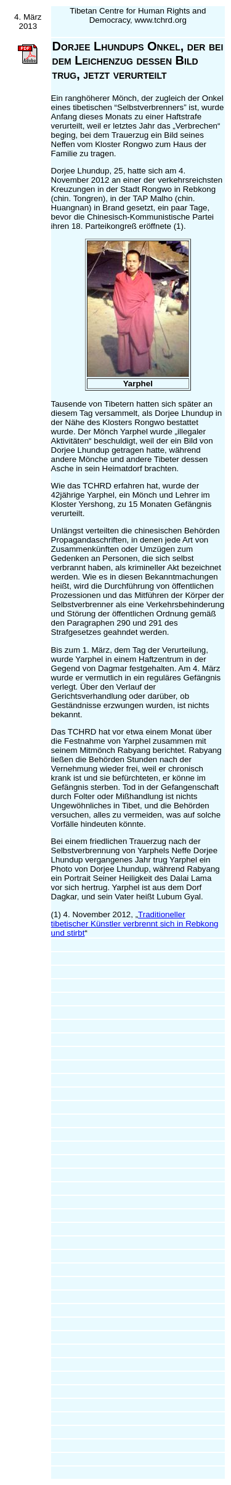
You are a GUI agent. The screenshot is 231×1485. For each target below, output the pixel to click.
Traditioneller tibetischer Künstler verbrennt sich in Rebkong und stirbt (135, 924)
